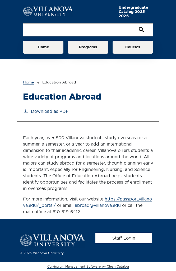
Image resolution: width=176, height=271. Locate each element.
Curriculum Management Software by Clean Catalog (88, 266)
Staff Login (123, 238)
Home (43, 47)
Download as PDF (46, 111)
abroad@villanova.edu (98, 205)
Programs (88, 47)
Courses (132, 47)
